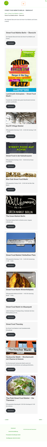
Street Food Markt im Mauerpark (19, 312)
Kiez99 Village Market (14, 131)
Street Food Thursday (14, 330)
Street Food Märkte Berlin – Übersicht (21, 38)
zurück (6, 425)
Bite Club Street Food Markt (17, 185)
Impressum (13, 433)
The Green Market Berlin (15, 222)
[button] (46, 1)
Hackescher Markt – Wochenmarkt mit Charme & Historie (20, 364)
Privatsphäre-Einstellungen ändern (13, 440)
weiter (41, 425)
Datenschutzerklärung (13, 437)
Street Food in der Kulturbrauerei (19, 161)
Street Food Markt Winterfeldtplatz (20, 295)
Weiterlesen (11, 48)
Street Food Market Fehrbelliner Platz (21, 261)
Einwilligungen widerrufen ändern (13, 443)
